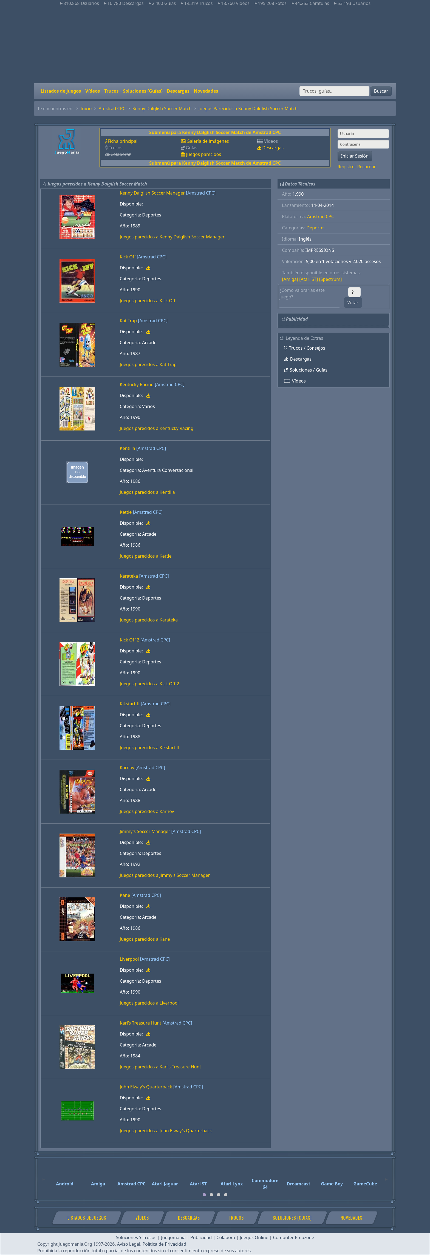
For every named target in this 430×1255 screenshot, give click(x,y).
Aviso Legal (128, 1244)
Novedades (206, 91)
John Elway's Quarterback (146, 1087)
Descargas (178, 91)
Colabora (225, 1237)
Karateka (129, 576)
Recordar (366, 167)
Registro (346, 167)
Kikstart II (130, 704)
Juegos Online (254, 1237)
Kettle (126, 512)
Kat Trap (128, 321)
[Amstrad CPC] (201, 193)
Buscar (381, 91)
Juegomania (173, 1237)
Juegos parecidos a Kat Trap (148, 364)
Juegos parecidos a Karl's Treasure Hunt (160, 1067)
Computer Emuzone (293, 1237)
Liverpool (129, 959)
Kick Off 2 (129, 640)
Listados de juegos (61, 91)
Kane (125, 895)
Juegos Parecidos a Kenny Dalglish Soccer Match (248, 108)
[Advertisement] (215, 45)
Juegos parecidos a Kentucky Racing (157, 428)
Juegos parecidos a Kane (145, 939)
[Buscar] (334, 91)
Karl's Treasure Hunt (140, 1023)
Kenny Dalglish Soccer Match (162, 108)
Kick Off (128, 257)
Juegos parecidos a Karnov (147, 811)
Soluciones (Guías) (142, 91)
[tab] (204, 1194)
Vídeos (92, 91)
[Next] (386, 1176)
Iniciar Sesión (355, 156)
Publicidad (201, 1237)
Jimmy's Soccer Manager (145, 831)
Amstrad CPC (112, 108)
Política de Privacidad (164, 1244)
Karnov (127, 768)
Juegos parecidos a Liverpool (149, 1003)
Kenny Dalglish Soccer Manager (152, 193)
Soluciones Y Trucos (136, 1237)
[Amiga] (290, 279)
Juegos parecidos (203, 154)
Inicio (86, 108)
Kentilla (127, 448)
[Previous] (44, 1176)
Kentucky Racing (137, 384)
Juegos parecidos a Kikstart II (149, 748)
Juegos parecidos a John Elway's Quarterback (166, 1131)
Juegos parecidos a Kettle (146, 556)
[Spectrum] (330, 279)
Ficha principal (122, 141)
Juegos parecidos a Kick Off (148, 301)
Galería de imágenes (207, 141)
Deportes (316, 228)
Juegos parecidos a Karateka (149, 620)
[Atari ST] (308, 279)
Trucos (111, 91)
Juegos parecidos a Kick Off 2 (149, 684)
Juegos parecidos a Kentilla (147, 492)
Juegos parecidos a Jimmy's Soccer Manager (165, 875)
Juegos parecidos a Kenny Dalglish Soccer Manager (172, 237)
